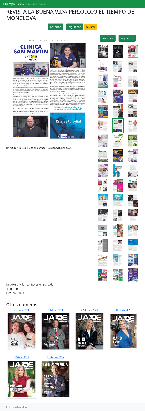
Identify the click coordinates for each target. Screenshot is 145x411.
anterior (55, 27)
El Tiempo (8, 4)
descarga (90, 26)
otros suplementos (36, 4)
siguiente (75, 27)
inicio (21, 4)
